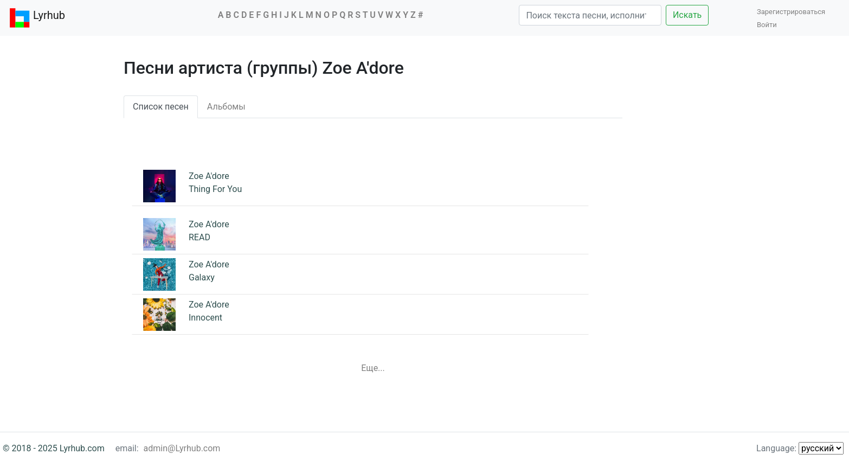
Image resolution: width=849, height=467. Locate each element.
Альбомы (226, 106)
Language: (800, 448)
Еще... (373, 368)
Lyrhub (37, 18)
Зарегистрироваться (794, 12)
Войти (767, 25)
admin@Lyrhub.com (182, 448)
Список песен (161, 106)
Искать (687, 15)
